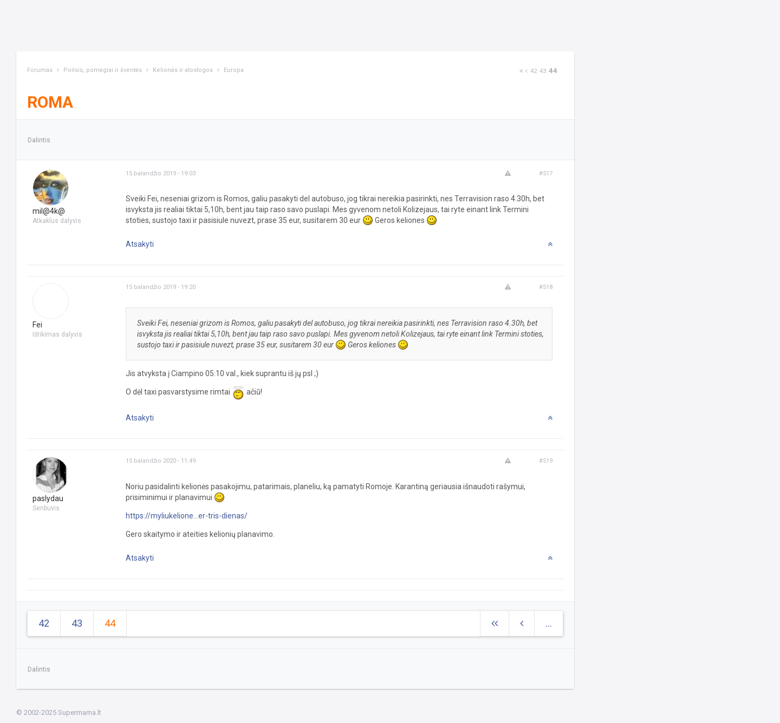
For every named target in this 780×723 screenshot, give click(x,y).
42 (533, 71)
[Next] (521, 71)
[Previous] (526, 71)
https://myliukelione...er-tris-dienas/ (187, 515)
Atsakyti (140, 244)
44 (553, 71)
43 (543, 71)
